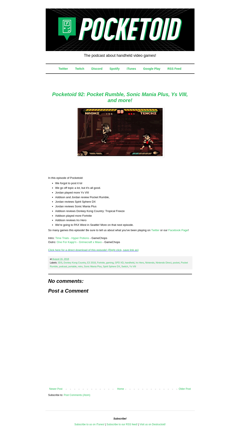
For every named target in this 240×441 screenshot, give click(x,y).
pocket (176, 262)
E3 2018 (91, 262)
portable (72, 266)
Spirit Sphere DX (111, 266)
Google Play (151, 68)
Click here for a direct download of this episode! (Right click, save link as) (93, 250)
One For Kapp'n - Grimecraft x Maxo (79, 242)
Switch (124, 266)
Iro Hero (140, 262)
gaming (110, 262)
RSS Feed (174, 68)
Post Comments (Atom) (77, 395)
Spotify (114, 68)
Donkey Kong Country (75, 262)
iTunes (131, 68)
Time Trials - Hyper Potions (72, 238)
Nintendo (149, 262)
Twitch (79, 68)
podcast (63, 266)
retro (80, 266)
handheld (129, 262)
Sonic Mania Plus (93, 266)
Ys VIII (132, 266)
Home (120, 388)
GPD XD (119, 262)
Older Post (185, 388)
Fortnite (101, 262)
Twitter (63, 68)
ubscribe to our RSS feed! (122, 424)
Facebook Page (178, 230)
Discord (96, 68)
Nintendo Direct (164, 262)
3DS (60, 262)
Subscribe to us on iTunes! (89, 424)
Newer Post (55, 388)
